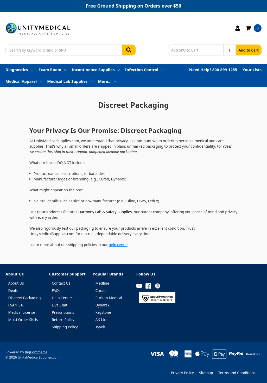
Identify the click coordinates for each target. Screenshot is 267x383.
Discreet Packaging (24, 297)
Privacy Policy (182, 372)
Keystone (103, 312)
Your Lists (252, 69)
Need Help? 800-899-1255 (213, 69)
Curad (101, 290)
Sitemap (206, 372)
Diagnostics (19, 69)
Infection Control (144, 69)
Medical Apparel (23, 81)
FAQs (56, 290)
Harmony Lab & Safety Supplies (105, 211)
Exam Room (52, 69)
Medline (102, 283)
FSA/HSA (15, 305)
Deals (13, 290)
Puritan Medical (109, 297)
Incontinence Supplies (96, 69)
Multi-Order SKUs (23, 319)
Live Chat (59, 305)
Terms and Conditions (237, 372)
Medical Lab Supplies (69, 81)
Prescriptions (63, 312)
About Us (16, 283)
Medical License (21, 312)
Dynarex (103, 305)
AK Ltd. (101, 319)
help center (118, 244)
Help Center (62, 297)
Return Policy (63, 319)
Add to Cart (249, 50)
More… (107, 81)
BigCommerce (36, 352)
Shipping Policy (65, 326)
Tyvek (100, 326)
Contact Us (61, 283)
